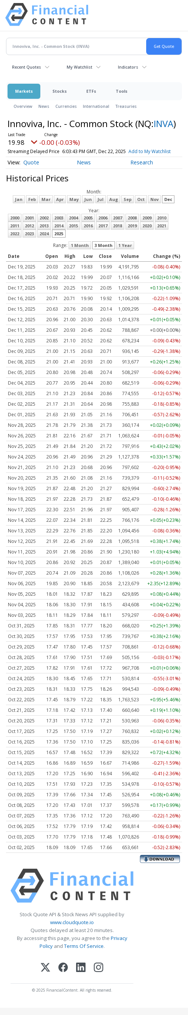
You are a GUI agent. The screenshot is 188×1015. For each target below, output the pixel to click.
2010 (161, 225)
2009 (146, 225)
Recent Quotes (26, 67)
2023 (29, 241)
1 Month (80, 252)
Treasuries (126, 106)
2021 (161, 233)
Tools (121, 91)
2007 (117, 225)
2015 (73, 233)
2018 (117, 233)
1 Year (125, 252)
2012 (29, 233)
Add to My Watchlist (29, 158)
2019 (132, 233)
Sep (127, 206)
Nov (154, 206)
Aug (113, 206)
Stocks (59, 91)
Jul (101, 206)
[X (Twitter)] (45, 975)
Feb (32, 206)
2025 (58, 241)
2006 (102, 225)
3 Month (104, 252)
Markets (24, 91)
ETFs (91, 91)
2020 (146, 233)
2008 (132, 225)
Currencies (66, 106)
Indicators (128, 67)
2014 (58, 233)
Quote (31, 169)
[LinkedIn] (81, 975)
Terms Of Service (84, 953)
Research (141, 169)
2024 (44, 241)
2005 (88, 225)
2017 (102, 233)
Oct (141, 206)
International (96, 106)
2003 (58, 225)
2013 (44, 233)
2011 (14, 233)
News (43, 106)
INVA (163, 123)
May (74, 206)
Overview (23, 106)
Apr (60, 206)
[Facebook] (63, 975)
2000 (14, 225)
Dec (168, 206)
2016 (88, 233)
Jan (19, 206)
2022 (14, 241)
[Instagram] (98, 975)
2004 (73, 225)
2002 (44, 225)
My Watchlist (79, 67)
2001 (29, 225)
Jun (88, 206)
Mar (45, 206)
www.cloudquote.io (72, 929)
